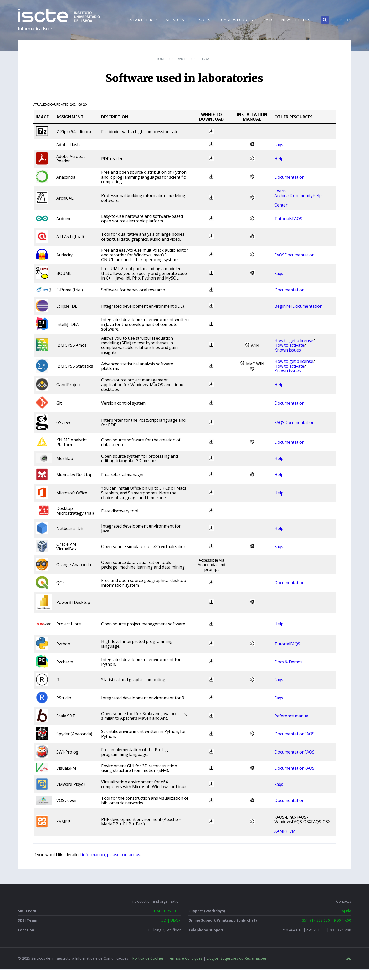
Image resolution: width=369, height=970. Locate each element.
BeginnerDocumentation (298, 307)
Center (281, 206)
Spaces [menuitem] (202, 20)
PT (342, 20)
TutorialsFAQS (288, 219)
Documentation (289, 178)
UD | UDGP (171, 921)
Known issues (287, 351)
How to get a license (293, 341)
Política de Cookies (148, 959)
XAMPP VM (285, 832)
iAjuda (346, 911)
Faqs (278, 145)
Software (204, 59)
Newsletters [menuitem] (295, 20)
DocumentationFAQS (294, 735)
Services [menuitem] (175, 20)
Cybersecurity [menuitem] (237, 20)
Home (161, 59)
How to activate (289, 346)
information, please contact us (111, 856)
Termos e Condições (185, 959)
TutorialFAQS (287, 645)
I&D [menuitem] (268, 20)
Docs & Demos (288, 663)
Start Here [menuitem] (142, 20)
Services (180, 59)
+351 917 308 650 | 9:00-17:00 (325, 921)
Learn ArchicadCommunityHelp (298, 194)
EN (349, 20)
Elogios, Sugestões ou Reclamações (237, 959)
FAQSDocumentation (294, 256)
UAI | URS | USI (167, 911)
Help (278, 159)
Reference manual (291, 717)
